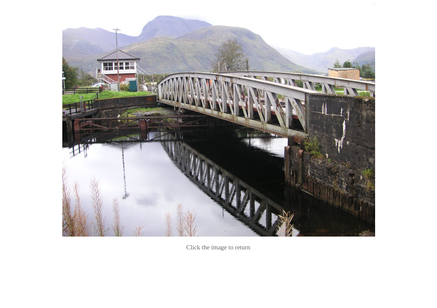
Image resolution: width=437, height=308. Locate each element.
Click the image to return (218, 247)
